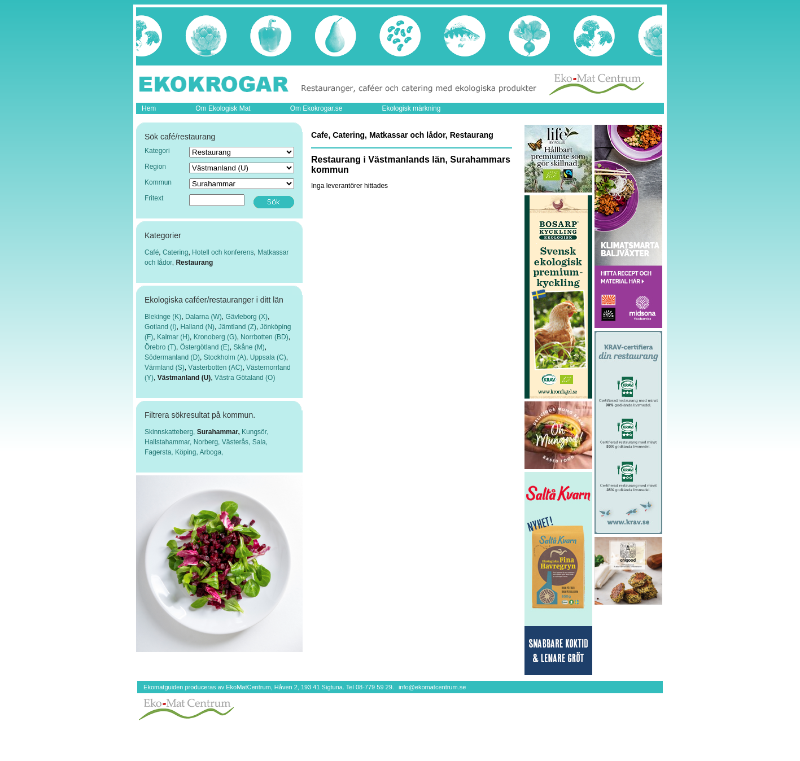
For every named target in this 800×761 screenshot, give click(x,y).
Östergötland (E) (205, 347)
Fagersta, (160, 452)
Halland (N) (197, 327)
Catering (175, 252)
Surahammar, (219, 432)
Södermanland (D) (172, 357)
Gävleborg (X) (246, 317)
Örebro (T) (160, 347)
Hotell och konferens (222, 252)
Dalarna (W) (203, 317)
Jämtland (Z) (237, 327)
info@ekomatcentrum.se (432, 687)
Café (152, 252)
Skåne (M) (248, 347)
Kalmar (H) (173, 337)
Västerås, (237, 442)
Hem (149, 108)
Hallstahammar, (169, 442)
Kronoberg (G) (215, 337)
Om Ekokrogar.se (316, 108)
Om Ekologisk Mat (222, 108)
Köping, (187, 452)
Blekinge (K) (163, 317)
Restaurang (194, 262)
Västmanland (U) (184, 378)
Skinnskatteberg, (171, 432)
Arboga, (211, 452)
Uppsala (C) (268, 357)
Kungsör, (255, 432)
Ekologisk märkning (411, 108)
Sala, (260, 442)
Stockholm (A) (225, 357)
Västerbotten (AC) (215, 367)
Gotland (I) (161, 327)
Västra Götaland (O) (245, 378)
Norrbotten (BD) (264, 337)
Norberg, (208, 442)
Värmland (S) (165, 367)
